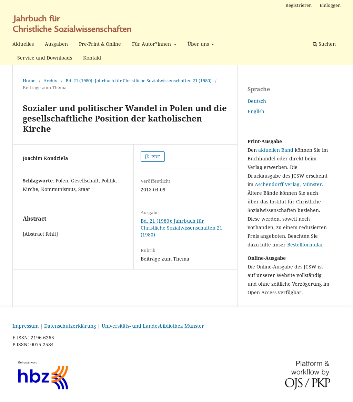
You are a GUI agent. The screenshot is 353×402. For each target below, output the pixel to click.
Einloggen (330, 5)
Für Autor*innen (152, 44)
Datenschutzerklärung (70, 325)
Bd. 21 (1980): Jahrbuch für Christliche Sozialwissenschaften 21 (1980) (138, 80)
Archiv (50, 80)
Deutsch (257, 101)
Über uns (199, 44)
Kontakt (92, 57)
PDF (155, 157)
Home (29, 80)
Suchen (324, 44)
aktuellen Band (275, 150)
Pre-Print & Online (100, 44)
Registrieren (298, 5)
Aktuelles (23, 44)
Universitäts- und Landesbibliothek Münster (153, 325)
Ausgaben (56, 44)
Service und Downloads (44, 57)
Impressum (25, 325)
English (256, 111)
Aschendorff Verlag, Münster (288, 184)
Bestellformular (305, 244)
